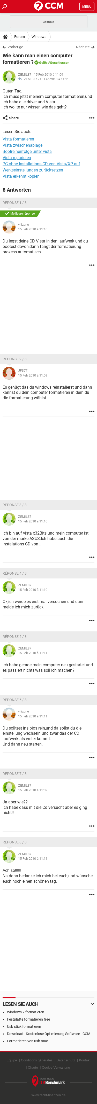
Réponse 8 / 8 (15, 842)
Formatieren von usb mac (27, 1041)
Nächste (82, 47)
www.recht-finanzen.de (49, 1095)
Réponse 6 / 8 (15, 700)
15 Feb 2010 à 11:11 (54, 79)
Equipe (11, 1060)
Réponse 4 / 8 (15, 573)
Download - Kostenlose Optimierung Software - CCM (48, 1034)
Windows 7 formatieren (25, 1012)
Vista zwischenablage (22, 145)
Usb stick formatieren (24, 1026)
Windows (39, 37)
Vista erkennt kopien (21, 176)
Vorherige (15, 47)
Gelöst (44, 63)
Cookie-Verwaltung (56, 1067)
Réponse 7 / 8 (15, 774)
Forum (19, 37)
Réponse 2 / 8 (15, 359)
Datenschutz (65, 1060)
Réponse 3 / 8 (15, 505)
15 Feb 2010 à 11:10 (32, 229)
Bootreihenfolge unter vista (27, 151)
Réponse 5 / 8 (15, 637)
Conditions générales (37, 1060)
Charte (33, 1067)
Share (14, 118)
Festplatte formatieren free (28, 1019)
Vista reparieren (17, 157)
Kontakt (84, 1060)
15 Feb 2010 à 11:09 (32, 375)
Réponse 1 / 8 (15, 203)
